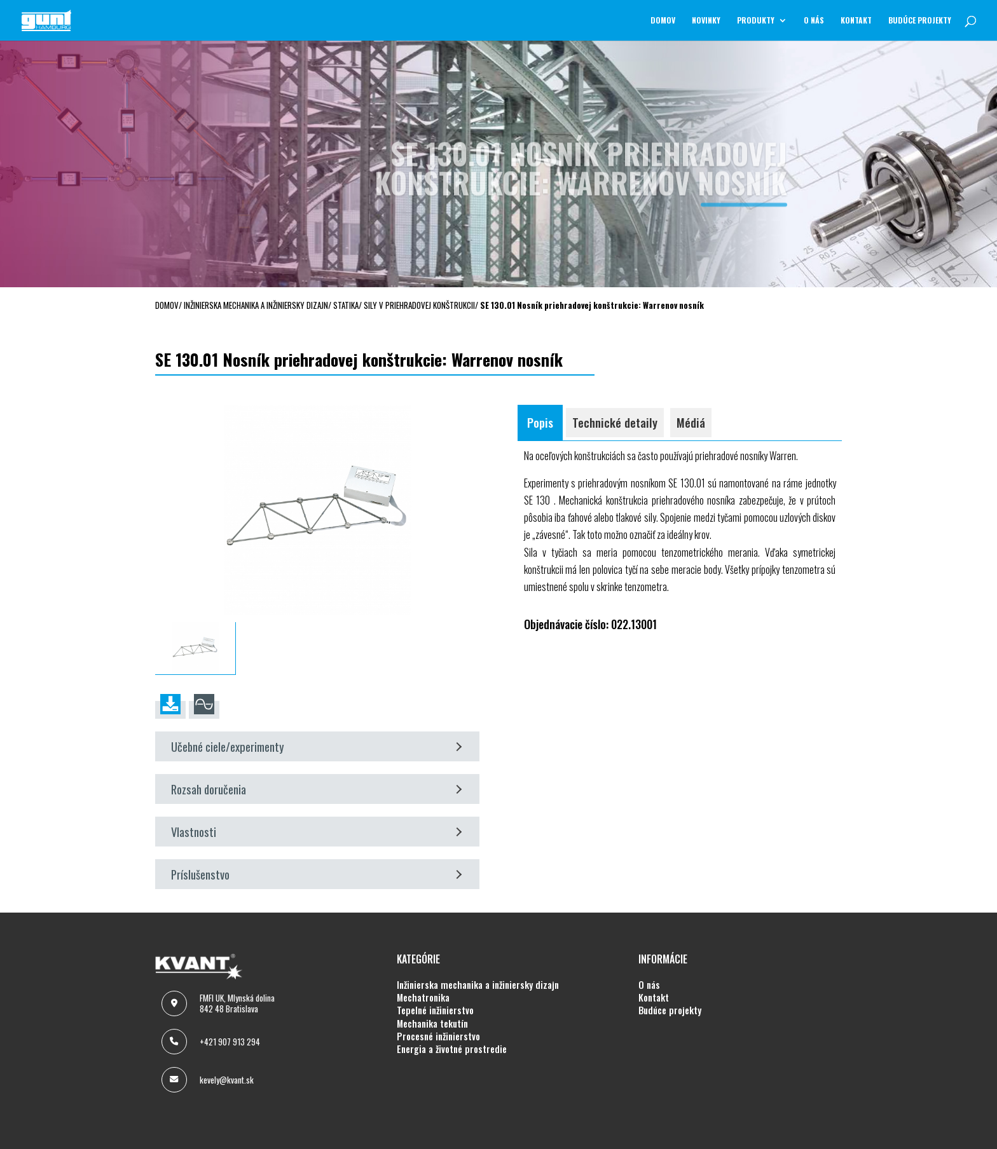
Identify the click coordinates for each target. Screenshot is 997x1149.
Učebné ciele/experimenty (316, 746)
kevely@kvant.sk (227, 1079)
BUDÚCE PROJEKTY (919, 20)
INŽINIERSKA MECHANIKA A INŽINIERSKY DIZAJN (478, 985)
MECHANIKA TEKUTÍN (432, 1024)
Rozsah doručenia (316, 789)
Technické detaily (614, 422)
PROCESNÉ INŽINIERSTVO (438, 1036)
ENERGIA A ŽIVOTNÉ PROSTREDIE (452, 1049)
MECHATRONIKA (423, 997)
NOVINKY (706, 20)
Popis (540, 422)
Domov (662, 20)
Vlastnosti (316, 831)
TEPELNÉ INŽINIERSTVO (435, 1010)
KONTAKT (856, 20)
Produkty (755, 20)
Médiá (691, 422)
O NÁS (814, 20)
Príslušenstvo (316, 874)
